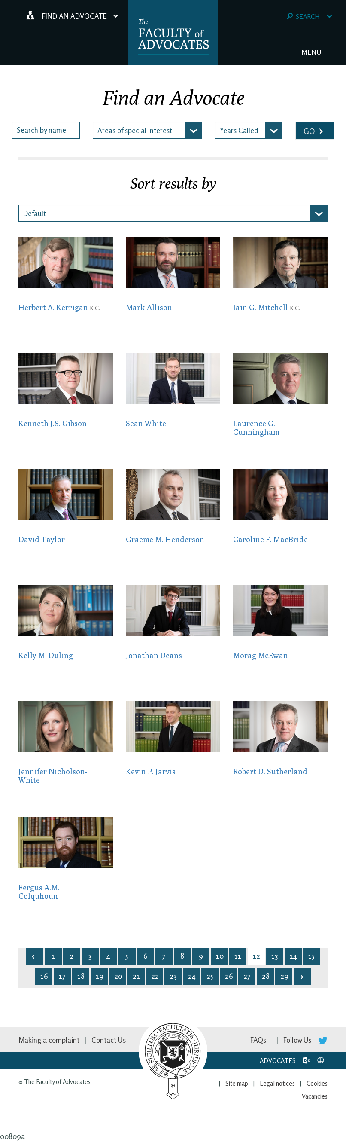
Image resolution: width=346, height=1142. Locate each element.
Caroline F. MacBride (270, 539)
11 (237, 955)
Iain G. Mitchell (266, 307)
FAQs (258, 1039)
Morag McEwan (260, 655)
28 (266, 975)
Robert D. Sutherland (270, 771)
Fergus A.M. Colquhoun (39, 892)
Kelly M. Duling (45, 655)
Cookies (317, 1083)
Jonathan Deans (154, 655)
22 (155, 975)
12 (256, 955)
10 (220, 955)
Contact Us (108, 1039)
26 (229, 975)
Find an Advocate (72, 16)
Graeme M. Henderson (165, 539)
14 (293, 955)
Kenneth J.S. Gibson (52, 423)
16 (44, 975)
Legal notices (277, 1083)
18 (81, 975)
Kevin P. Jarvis (151, 771)
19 (99, 975)
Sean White (146, 423)
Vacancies (315, 1096)
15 (311, 955)
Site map (236, 1083)
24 (192, 975)
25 (209, 975)
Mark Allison (149, 307)
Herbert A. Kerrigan (59, 307)
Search (309, 16)
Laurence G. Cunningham (256, 428)
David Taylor (41, 539)
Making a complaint (48, 1039)
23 (173, 975)
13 (274, 955)
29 (284, 975)
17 (62, 975)
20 (118, 975)
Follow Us (305, 1039)
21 (136, 975)
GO (314, 131)
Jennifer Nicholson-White (52, 776)
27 (247, 975)
